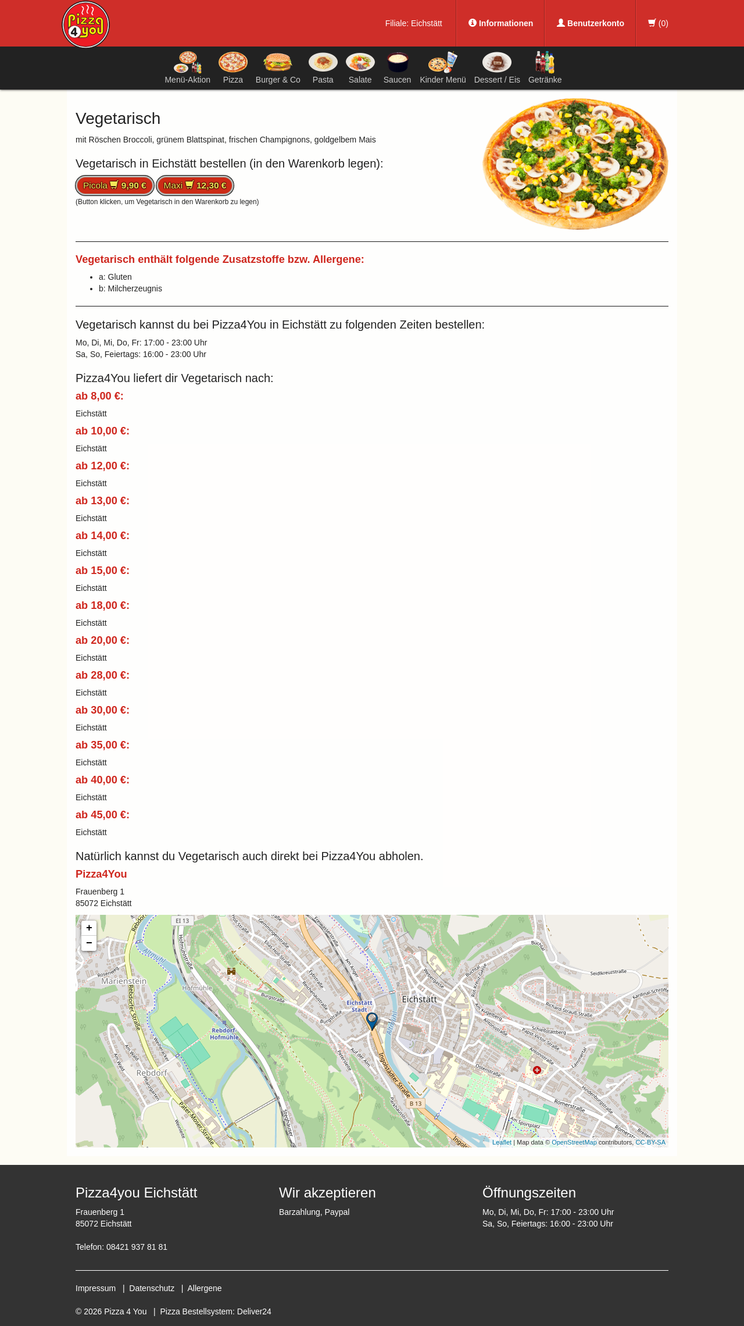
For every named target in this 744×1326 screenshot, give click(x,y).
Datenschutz (151, 1288)
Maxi (195, 185)
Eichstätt (426, 23)
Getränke (545, 67)
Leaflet (502, 1142)
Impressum (96, 1288)
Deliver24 (254, 1311)
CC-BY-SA (650, 1142)
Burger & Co (278, 67)
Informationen (500, 23)
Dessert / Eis (497, 67)
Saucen (397, 67)
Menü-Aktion (187, 67)
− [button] (89, 943)
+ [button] (89, 928)
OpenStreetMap (574, 1142)
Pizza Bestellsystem (196, 1311)
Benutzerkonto (590, 23)
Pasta (323, 67)
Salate (360, 67)
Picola (114, 185)
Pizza (233, 67)
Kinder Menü (443, 67)
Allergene (204, 1288)
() (658, 23)
